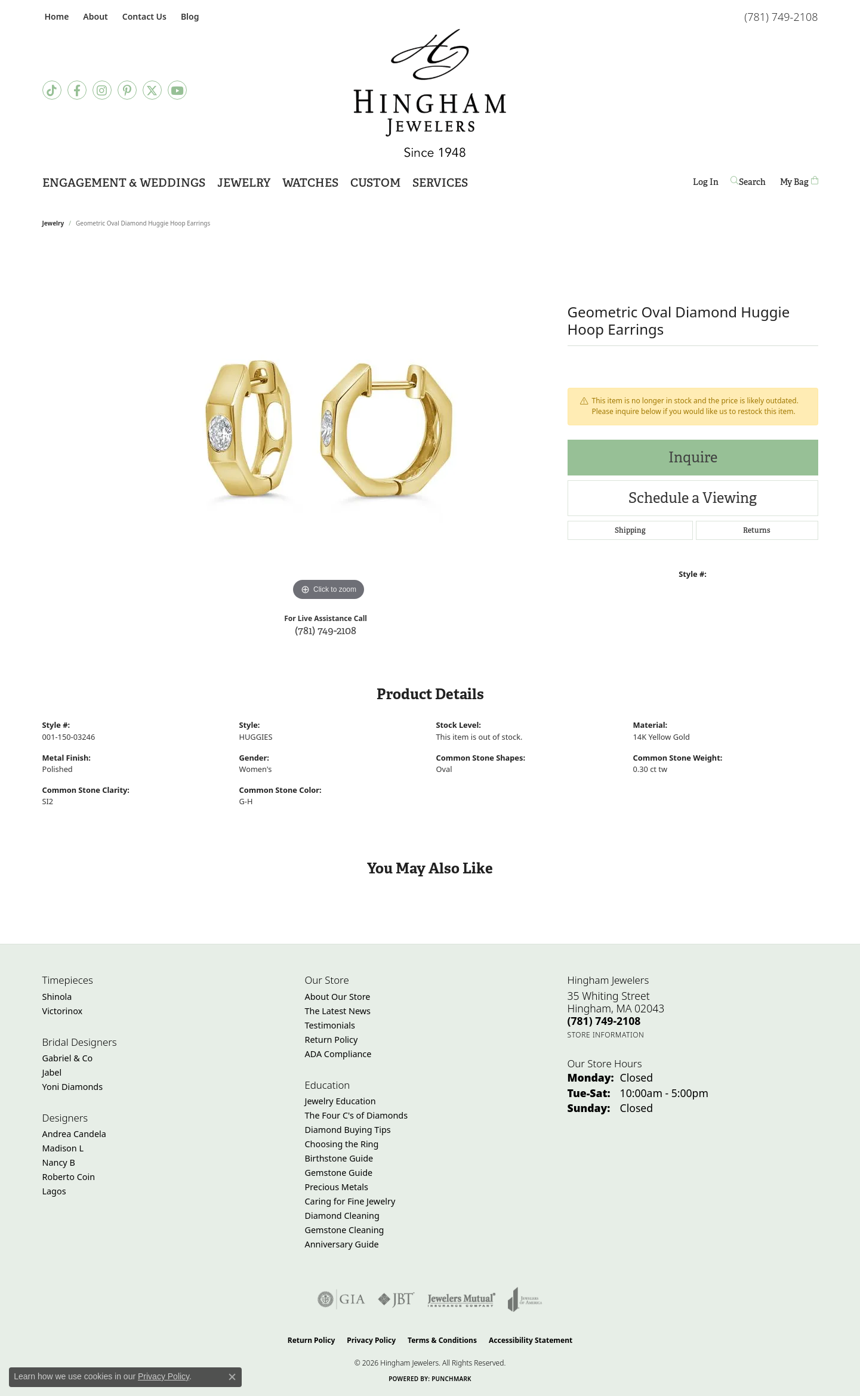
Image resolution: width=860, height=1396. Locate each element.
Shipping (630, 530)
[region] (329, 425)
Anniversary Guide (342, 1244)
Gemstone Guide (339, 1172)
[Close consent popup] (232, 1376)
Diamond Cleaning (342, 1215)
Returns (756, 530)
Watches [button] (310, 182)
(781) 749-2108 (325, 630)
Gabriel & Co (67, 1058)
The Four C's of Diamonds (356, 1115)
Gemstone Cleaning (344, 1230)
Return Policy (331, 1039)
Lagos (54, 1191)
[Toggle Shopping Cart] (799, 181)
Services (440, 182)
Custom (375, 182)
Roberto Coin (68, 1176)
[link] (55, 16)
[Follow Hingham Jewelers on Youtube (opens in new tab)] (177, 90)
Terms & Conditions (442, 1340)
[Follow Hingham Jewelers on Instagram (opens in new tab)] (102, 90)
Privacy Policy (371, 1340)
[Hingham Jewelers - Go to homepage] (430, 93)
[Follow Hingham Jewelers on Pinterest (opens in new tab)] (127, 90)
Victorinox (62, 1011)
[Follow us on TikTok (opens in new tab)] (51, 90)
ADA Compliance (338, 1054)
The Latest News (338, 1011)
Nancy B (58, 1162)
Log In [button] (706, 184)
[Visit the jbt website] (396, 1299)
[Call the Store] (604, 1021)
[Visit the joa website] (525, 1299)
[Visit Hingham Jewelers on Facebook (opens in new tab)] (77, 90)
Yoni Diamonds (72, 1086)
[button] (94, 16)
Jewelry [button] (243, 182)
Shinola (57, 996)
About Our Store (338, 996)
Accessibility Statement (530, 1340)
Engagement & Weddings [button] (123, 182)
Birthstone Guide (339, 1158)
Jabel (52, 1072)
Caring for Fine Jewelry (350, 1201)
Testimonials (330, 1025)
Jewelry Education (340, 1101)
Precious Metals (336, 1187)
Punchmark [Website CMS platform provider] (451, 1379)
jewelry (53, 223)
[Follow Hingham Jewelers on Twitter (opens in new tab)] (152, 90)
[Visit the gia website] (341, 1299)
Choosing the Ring (342, 1144)
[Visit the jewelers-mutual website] (461, 1299)
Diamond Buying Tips (348, 1129)
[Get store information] (606, 1035)
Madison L (63, 1148)
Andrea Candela (74, 1133)
